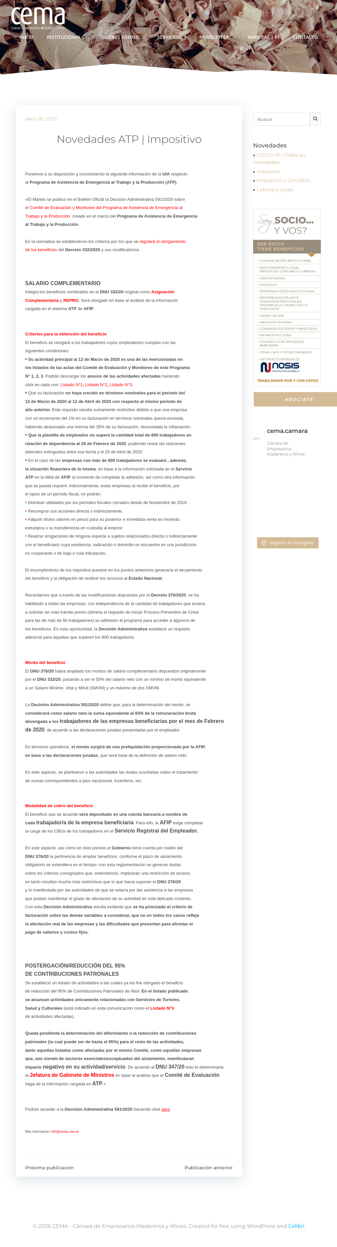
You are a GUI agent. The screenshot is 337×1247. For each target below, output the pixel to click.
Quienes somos (122, 36)
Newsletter (217, 36)
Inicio (26, 36)
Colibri (296, 1227)
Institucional (67, 36)
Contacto (305, 36)
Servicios (171, 36)
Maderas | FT (264, 36)
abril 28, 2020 (41, 120)
